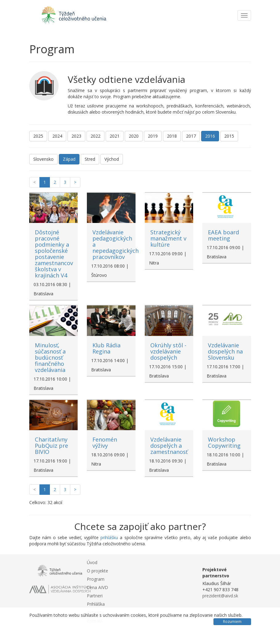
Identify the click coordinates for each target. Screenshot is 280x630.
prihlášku (109, 537)
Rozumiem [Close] (232, 621)
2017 (191, 136)
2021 (115, 136)
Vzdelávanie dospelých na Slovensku (225, 351)
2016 (210, 136)
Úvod (92, 562)
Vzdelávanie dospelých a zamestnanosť (169, 445)
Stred (90, 159)
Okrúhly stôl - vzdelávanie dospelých (168, 351)
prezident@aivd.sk (220, 596)
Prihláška (96, 604)
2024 (57, 136)
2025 (38, 136)
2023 (76, 136)
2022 (95, 136)
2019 (153, 136)
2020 (134, 136)
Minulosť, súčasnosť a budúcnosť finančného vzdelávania (50, 357)
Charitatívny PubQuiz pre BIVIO (51, 445)
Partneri (95, 596)
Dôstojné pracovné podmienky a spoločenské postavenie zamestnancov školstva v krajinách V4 (54, 253)
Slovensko (43, 159)
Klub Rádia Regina (106, 348)
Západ (69, 159)
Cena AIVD (97, 587)
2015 (229, 136)
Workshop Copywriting (224, 442)
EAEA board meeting (223, 235)
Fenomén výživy (104, 442)
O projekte (97, 571)
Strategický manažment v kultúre (168, 238)
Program (95, 579)
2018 (172, 136)
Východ (111, 159)
